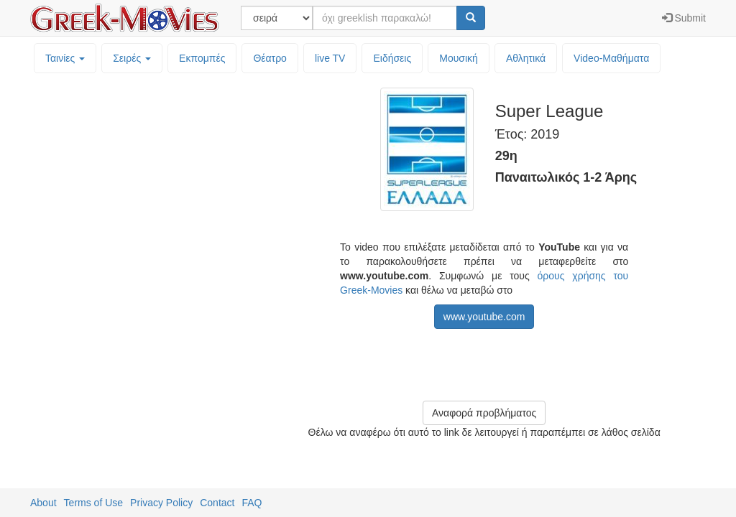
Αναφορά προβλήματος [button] (484, 413)
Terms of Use (93, 502)
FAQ (252, 502)
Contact (217, 502)
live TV (330, 58)
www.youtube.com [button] (484, 316)
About (43, 502)
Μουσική (458, 58)
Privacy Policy (161, 502)
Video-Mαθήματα (611, 58)
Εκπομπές (202, 58)
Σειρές (132, 58)
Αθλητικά (526, 58)
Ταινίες (65, 58)
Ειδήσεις (392, 58)
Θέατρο (270, 58)
